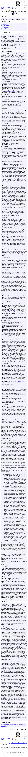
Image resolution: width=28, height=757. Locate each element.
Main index (2, 8)
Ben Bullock (3, 748)
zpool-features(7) (11, 91)
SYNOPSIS (4, 24)
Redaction (6, 27)
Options (25, 7)
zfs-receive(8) (13, 724)
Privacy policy (10, 748)
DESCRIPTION (5, 25)
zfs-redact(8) (20, 724)
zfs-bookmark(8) (5, 724)
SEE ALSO (4, 28)
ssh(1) (20, 59)
